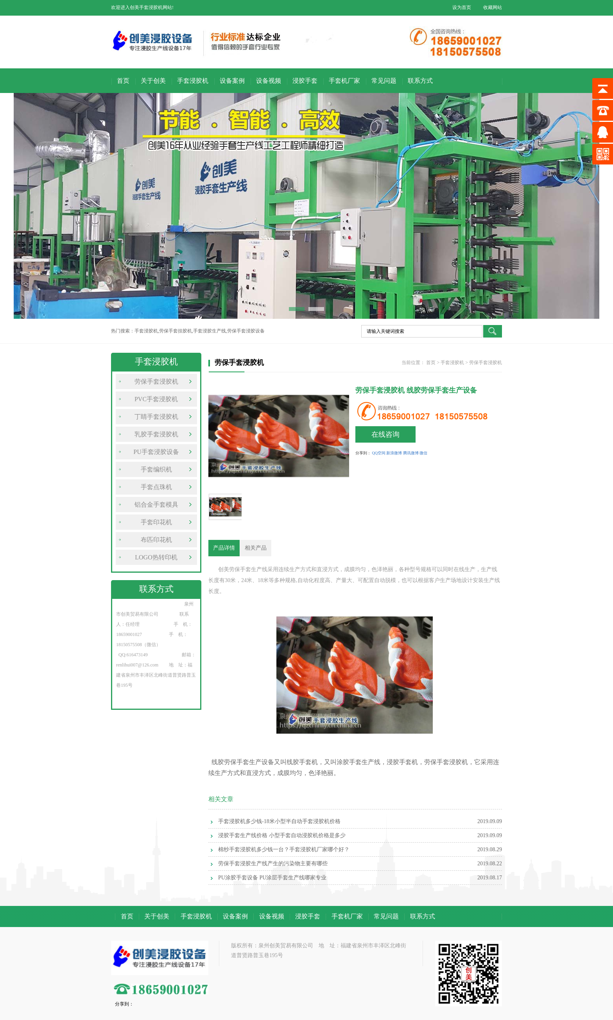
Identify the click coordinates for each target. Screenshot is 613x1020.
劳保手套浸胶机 (156, 381)
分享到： (363, 453)
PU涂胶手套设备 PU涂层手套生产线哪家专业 (272, 878)
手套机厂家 (344, 80)
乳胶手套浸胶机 (156, 434)
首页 (123, 80)
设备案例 (232, 80)
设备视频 (268, 80)
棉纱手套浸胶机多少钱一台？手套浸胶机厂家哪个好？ (284, 849)
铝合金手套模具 (156, 504)
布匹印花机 (156, 539)
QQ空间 (378, 453)
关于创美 (153, 80)
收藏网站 (492, 7)
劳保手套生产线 (248, 569)
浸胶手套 (304, 80)
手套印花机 (156, 522)
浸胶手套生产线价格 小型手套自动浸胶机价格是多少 (282, 835)
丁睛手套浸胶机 (156, 416)
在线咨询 (385, 434)
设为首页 (461, 7)
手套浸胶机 (192, 80)
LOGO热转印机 (156, 557)
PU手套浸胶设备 (156, 451)
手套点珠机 (156, 487)
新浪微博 (394, 453)
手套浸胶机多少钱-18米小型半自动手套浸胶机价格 (279, 821)
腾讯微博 (411, 453)
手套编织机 (156, 469)
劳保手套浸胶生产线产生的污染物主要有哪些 (273, 863)
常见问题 (383, 80)
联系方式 (420, 80)
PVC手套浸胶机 (156, 399)
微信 (423, 453)
